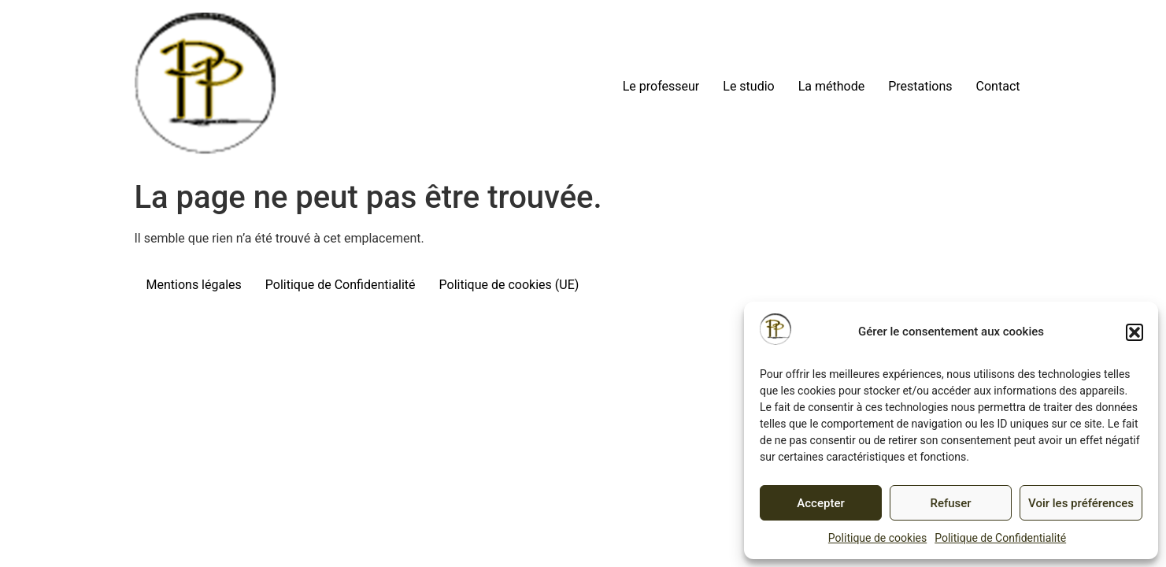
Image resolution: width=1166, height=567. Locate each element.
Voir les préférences (1081, 503)
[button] (1134, 332)
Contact (998, 86)
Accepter (820, 503)
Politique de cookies (877, 538)
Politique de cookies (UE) (509, 284)
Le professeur (661, 86)
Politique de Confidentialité (1000, 538)
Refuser (950, 503)
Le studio (748, 86)
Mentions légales (194, 284)
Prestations (920, 86)
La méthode (831, 86)
